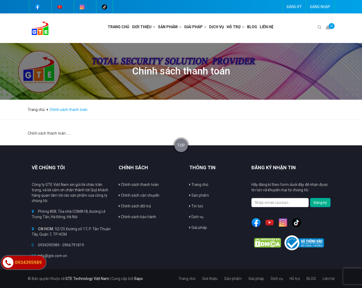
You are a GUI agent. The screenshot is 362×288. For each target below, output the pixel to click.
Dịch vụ (216, 27)
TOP (181, 145)
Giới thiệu (142, 27)
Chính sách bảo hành (137, 217)
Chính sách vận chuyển (139, 195)
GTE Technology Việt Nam (87, 278)
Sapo (138, 278)
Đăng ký (294, 7)
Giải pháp (198, 227)
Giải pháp (193, 27)
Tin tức (196, 206)
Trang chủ (118, 27)
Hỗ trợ (234, 27)
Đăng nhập (320, 7)
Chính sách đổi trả (135, 206)
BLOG (252, 27)
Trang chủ (198, 184)
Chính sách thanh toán (139, 184)
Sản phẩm (199, 195)
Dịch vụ (196, 217)
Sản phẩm (168, 27)
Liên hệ (266, 27)
